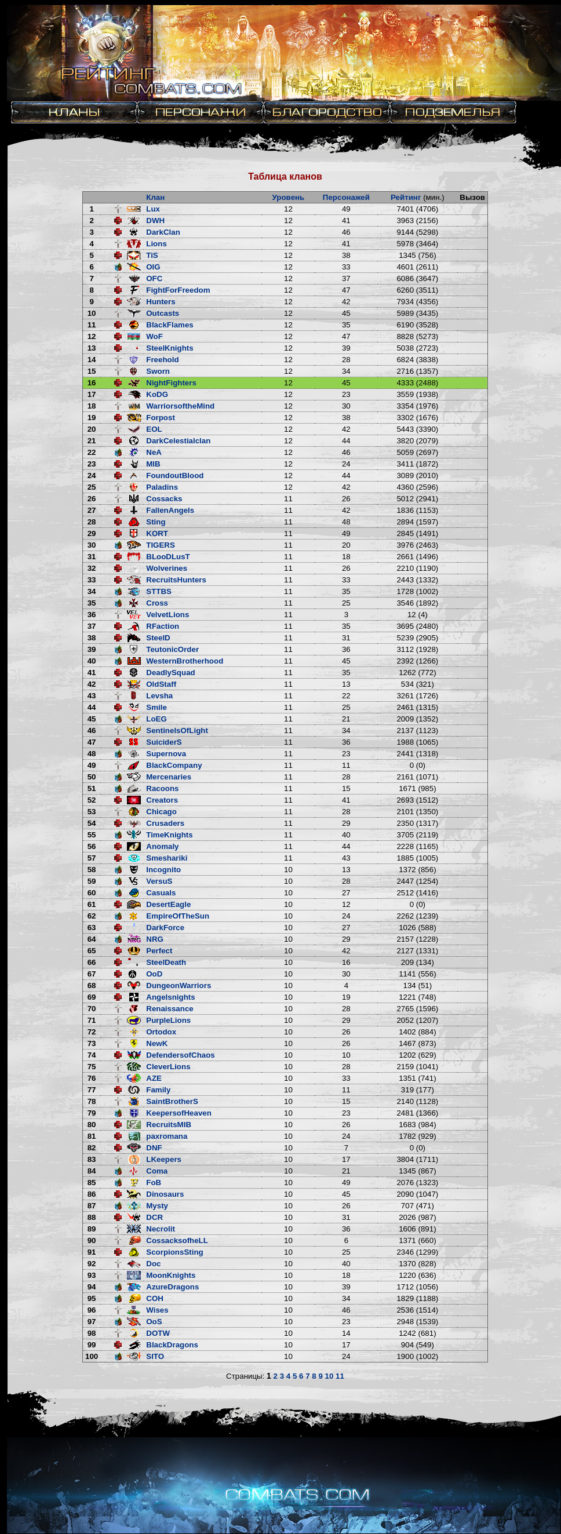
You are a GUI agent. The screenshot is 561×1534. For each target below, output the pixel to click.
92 (92, 1263)
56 (92, 846)
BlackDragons (172, 1344)
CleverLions (168, 1066)
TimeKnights (169, 834)
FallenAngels (170, 510)
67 (92, 974)
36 (92, 614)
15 (92, 371)
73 (92, 1043)
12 (92, 336)
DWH (155, 220)
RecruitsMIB (168, 1124)
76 (92, 1078)
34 (92, 591)
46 (92, 730)
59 (92, 881)
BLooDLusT (168, 556)
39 (92, 649)
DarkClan (163, 232)
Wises (157, 1310)
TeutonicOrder (172, 649)
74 (92, 1055)
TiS (152, 255)
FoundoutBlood (174, 475)
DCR (154, 1217)
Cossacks (164, 498)
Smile (156, 707)
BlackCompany (174, 765)
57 (92, 858)
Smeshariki (166, 858)
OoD (154, 974)
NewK (156, 1043)
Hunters (160, 301)
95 (92, 1298)
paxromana (166, 1136)
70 (92, 1008)
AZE (154, 1078)
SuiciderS (163, 742)
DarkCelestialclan (178, 440)
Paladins (162, 487)
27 (92, 510)
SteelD (158, 637)
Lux (153, 209)
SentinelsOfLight (177, 730)
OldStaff (161, 684)
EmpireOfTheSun (177, 916)
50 (92, 777)
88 (92, 1217)
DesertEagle (168, 904)
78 (92, 1101)
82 (92, 1147)
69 (92, 997)
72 (92, 1031)
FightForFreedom (178, 290)
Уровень (288, 197)
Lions (156, 243)
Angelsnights (170, 997)
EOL (154, 429)
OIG (153, 267)
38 (92, 637)
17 (92, 394)
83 (92, 1159)
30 (92, 545)
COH (154, 1298)
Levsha (159, 695)
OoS (154, 1321)
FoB (153, 1182)
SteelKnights (169, 348)
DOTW (158, 1333)
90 (92, 1240)
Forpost (160, 417)
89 (92, 1229)
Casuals (161, 892)
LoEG (156, 719)
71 (92, 1020)
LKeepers (163, 1159)
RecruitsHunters (176, 579)
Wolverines (166, 568)
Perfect (159, 950)
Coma (156, 1171)
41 (92, 672)
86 (92, 1194)
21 (92, 440)
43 (92, 695)
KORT (157, 533)
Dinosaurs (165, 1194)
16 (92, 382)
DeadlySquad (170, 672)
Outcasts (162, 313)
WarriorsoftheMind (180, 406)
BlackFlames (170, 324)
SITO (155, 1356)
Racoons (162, 788)
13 (92, 348)
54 (92, 823)
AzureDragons (172, 1286)
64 (92, 939)
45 (92, 719)
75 (92, 1066)
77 (92, 1089)
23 (92, 464)
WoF (154, 336)
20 (92, 429)
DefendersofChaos (180, 1055)
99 (92, 1344)
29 (92, 533)
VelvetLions (167, 614)
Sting (155, 522)
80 (92, 1124)
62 (92, 916)
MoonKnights (170, 1275)
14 (92, 359)
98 (92, 1333)
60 (92, 892)
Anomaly (162, 846)
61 (92, 904)
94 (92, 1286)
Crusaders (165, 823)
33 (92, 579)
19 (92, 417)
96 (92, 1310)
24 (92, 475)
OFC (154, 278)
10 (92, 313)
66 (92, 962)
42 (92, 684)
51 (92, 788)
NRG (154, 939)
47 (92, 742)
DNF (154, 1147)
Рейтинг (406, 197)
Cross (157, 603)
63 (92, 927)
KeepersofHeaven (179, 1113)
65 (92, 950)
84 (92, 1171)
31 (92, 556)
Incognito (163, 869)
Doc (153, 1263)
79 (92, 1113)
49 (92, 765)
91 (92, 1252)
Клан (155, 197)
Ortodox (161, 1031)
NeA (154, 452)
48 (92, 753)
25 (92, 487)
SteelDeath (166, 962)
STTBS (159, 591)
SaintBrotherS (172, 1101)
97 (92, 1321)
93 (92, 1275)
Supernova (166, 753)
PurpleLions (168, 1020)
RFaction (162, 626)
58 (92, 869)
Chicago (161, 811)
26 (92, 498)
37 (92, 626)
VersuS (159, 881)
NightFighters (171, 382)
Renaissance (170, 1008)
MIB (153, 464)
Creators (162, 800)
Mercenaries (168, 777)
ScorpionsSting (174, 1252)
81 (92, 1136)
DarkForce (165, 927)
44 (92, 707)
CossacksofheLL (177, 1240)
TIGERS (160, 545)
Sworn (158, 371)
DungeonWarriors (178, 985)
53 (92, 811)
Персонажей (346, 197)
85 (92, 1182)
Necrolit (160, 1229)
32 (92, 568)
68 (92, 985)
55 (92, 834)
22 (92, 452)
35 (92, 603)
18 (92, 406)
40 (92, 661)
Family (158, 1089)
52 (92, 800)
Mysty (157, 1205)
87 (92, 1205)
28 (92, 522)
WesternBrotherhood (184, 661)
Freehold (162, 359)
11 (92, 324)
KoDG (157, 394)
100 (91, 1356)
